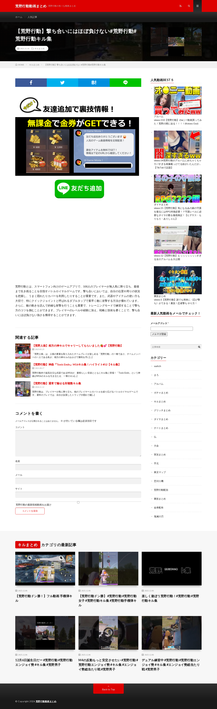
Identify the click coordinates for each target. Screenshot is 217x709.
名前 (17, 461)
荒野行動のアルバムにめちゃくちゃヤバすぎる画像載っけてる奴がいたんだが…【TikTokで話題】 (177, 164)
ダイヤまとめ (161, 204)
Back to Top (108, 689)
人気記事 (32, 16)
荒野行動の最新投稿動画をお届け (78, 503)
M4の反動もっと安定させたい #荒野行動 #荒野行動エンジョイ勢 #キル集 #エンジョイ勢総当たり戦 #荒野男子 (108, 664)
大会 (156, 445)
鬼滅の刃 (158, 516)
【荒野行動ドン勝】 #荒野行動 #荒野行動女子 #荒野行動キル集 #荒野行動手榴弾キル (107, 600)
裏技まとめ (160, 296)
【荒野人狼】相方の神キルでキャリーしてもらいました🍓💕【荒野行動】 (77, 345)
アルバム (158, 116)
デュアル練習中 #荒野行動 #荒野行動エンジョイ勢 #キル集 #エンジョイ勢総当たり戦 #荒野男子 (171, 664)
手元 (156, 463)
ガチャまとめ (161, 392)
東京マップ (160, 472)
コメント (20, 427)
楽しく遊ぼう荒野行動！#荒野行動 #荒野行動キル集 (170, 598)
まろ (156, 374)
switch (157, 366)
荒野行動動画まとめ (46, 701)
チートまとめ (161, 427)
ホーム (18, 16)
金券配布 (158, 507)
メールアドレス (160, 323)
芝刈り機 (158, 481)
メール (18, 475)
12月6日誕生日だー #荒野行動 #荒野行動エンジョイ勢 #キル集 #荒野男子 (43, 662)
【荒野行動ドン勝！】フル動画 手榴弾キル (43, 598)
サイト (18, 489)
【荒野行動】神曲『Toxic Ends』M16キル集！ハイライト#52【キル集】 (76, 364)
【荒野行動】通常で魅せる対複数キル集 (56, 383)
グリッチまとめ (162, 410)
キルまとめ (39, 48)
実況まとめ (160, 454)
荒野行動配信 (161, 489)
